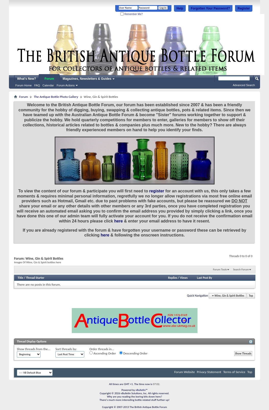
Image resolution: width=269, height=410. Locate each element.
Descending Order (133, 353)
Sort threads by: (66, 349)
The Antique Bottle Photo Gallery (56, 97)
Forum (49, 79)
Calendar (48, 85)
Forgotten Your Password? (210, 8)
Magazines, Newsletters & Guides (87, 79)
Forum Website (184, 372)
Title (20, 278)
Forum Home (23, 85)
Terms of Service (234, 372)
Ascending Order (102, 353)
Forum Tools (220, 269)
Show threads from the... (33, 349)
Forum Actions (66, 85)
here (118, 221)
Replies (172, 278)
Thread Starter (35, 278)
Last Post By (204, 278)
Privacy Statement (209, 372)
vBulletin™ (142, 390)
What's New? (26, 79)
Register (244, 8)
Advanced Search (244, 85)
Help (180, 8)
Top (251, 295)
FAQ (37, 85)
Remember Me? (131, 14)
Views (184, 278)
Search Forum (241, 269)
